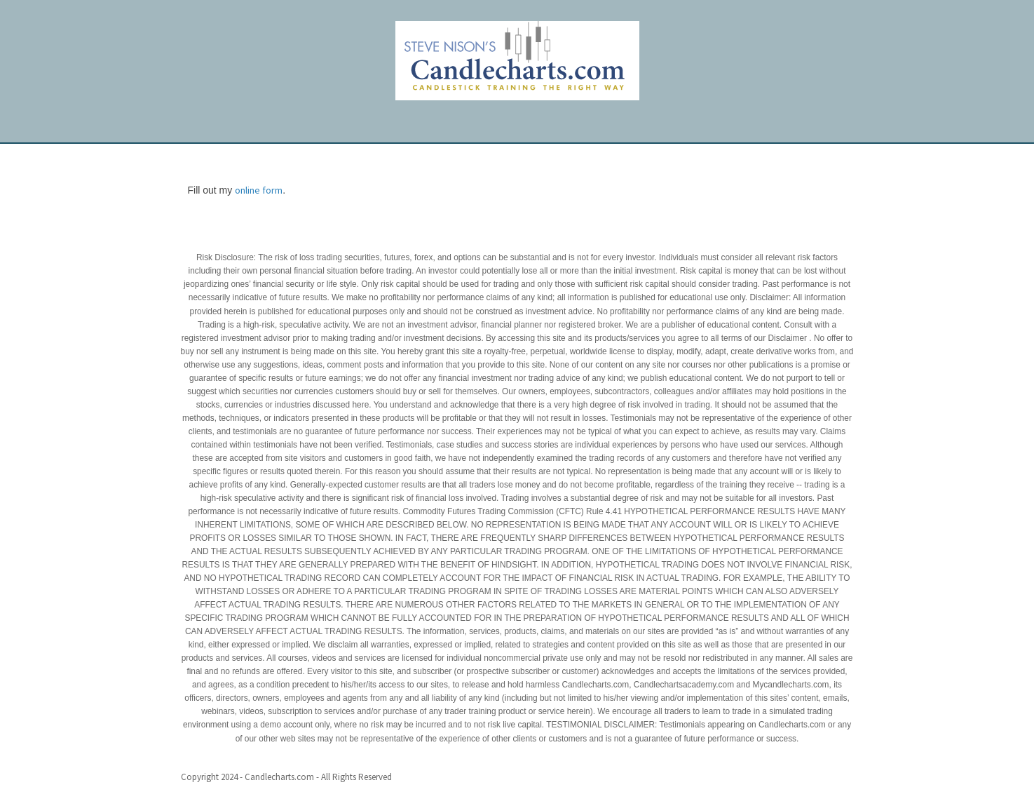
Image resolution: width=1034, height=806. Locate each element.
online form (259, 190)
